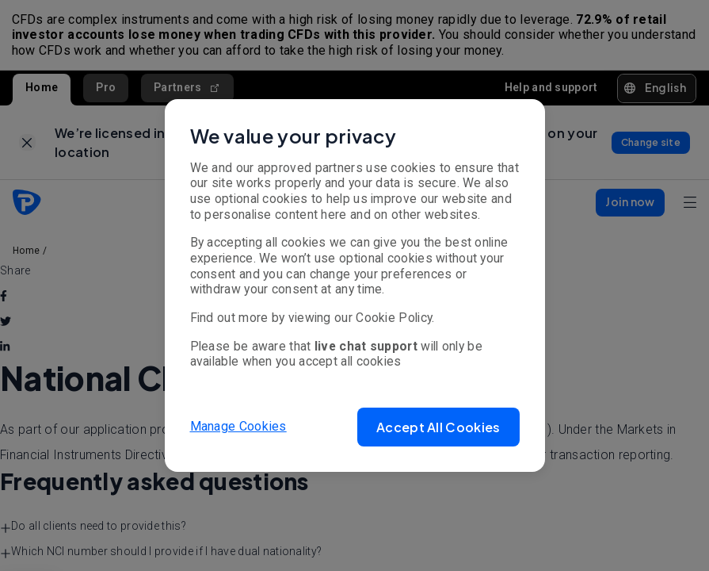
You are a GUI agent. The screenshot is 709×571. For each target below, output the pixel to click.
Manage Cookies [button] (238, 426)
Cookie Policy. (395, 317)
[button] (438, 427)
